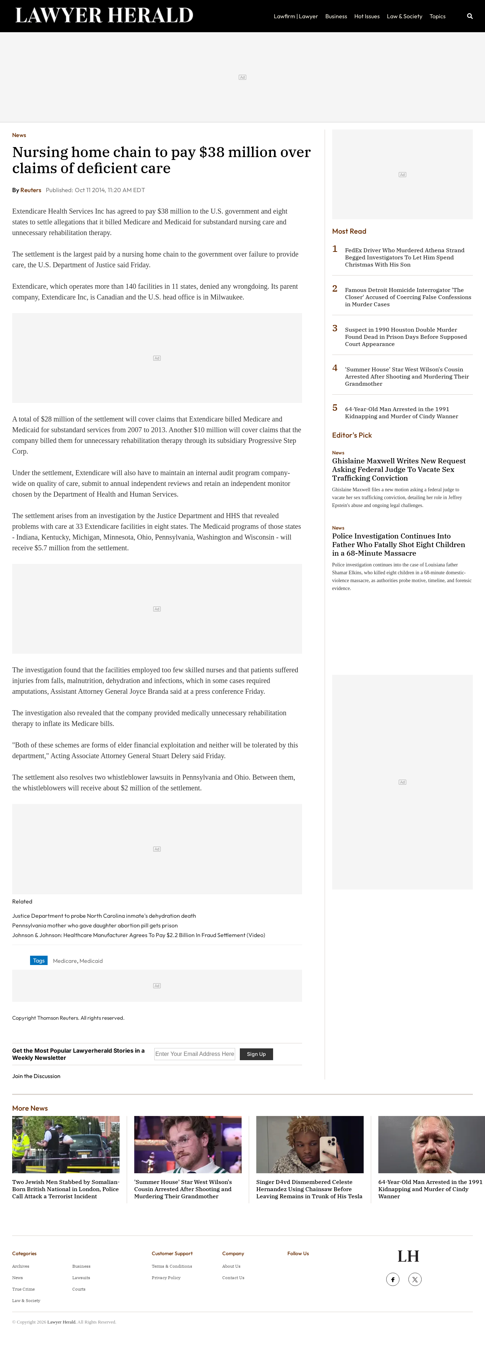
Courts (79, 1289)
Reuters (31, 190)
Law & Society (404, 16)
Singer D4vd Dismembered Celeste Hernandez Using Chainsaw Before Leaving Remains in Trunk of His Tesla (309, 1189)
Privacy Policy (166, 1277)
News (19, 134)
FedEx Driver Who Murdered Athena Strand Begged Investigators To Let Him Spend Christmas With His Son (405, 257)
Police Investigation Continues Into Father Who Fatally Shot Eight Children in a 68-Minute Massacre (398, 544)
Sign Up (256, 1054)
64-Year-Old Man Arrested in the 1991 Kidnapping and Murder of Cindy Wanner (401, 412)
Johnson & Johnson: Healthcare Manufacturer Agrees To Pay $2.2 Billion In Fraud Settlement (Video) (138, 935)
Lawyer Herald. (62, 1322)
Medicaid (91, 960)
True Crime (23, 1289)
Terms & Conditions (172, 1266)
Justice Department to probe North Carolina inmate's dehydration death (104, 915)
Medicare (65, 960)
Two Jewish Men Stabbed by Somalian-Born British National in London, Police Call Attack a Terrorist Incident (66, 1189)
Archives (20, 1266)
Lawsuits (81, 1277)
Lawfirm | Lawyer (296, 16)
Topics (438, 16)
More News (30, 1107)
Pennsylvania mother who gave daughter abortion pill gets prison (95, 925)
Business (336, 16)
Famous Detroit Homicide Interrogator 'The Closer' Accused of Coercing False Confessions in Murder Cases (408, 297)
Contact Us (233, 1277)
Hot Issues (367, 16)
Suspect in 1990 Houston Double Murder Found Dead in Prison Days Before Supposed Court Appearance (406, 336)
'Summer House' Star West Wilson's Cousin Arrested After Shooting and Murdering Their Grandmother (407, 376)
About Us (231, 1266)
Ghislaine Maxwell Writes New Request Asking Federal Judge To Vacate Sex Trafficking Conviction (399, 469)
